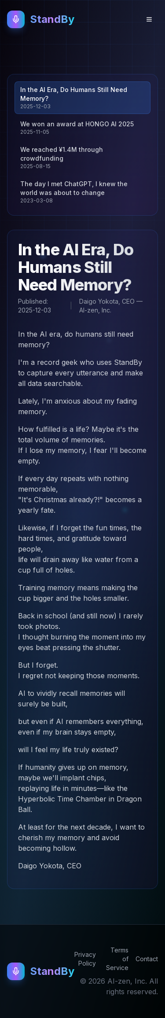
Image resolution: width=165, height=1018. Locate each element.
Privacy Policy (85, 959)
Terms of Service (117, 958)
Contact (147, 959)
